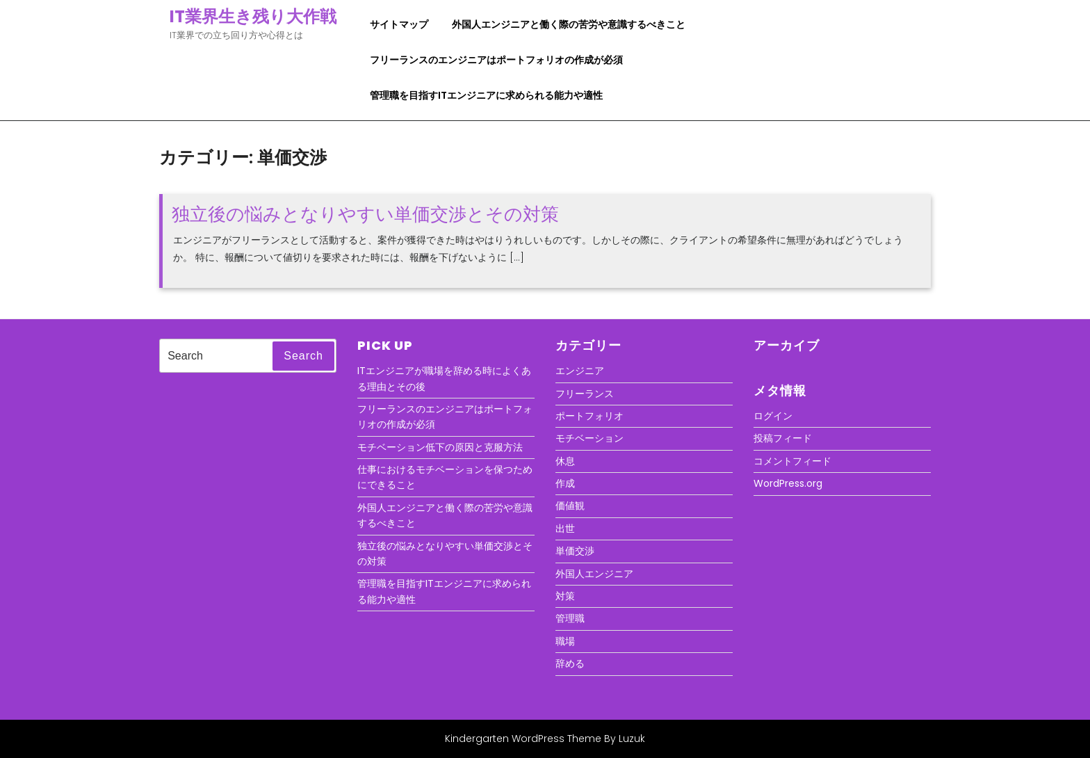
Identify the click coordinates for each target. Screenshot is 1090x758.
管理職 (570, 618)
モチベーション (589, 438)
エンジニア (579, 371)
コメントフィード (792, 461)
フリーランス (584, 394)
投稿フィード (783, 438)
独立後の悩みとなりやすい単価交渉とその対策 (365, 214)
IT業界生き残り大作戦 (253, 16)
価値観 (570, 506)
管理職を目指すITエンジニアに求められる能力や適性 (486, 95)
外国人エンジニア (594, 574)
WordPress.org (788, 483)
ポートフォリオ (589, 416)
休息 (565, 461)
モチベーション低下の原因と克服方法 (440, 447)
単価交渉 (574, 551)
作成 (565, 483)
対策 (565, 596)
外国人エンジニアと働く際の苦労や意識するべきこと (568, 24)
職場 (565, 641)
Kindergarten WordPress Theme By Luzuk (545, 738)
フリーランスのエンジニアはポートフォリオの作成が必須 (496, 60)
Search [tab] (303, 356)
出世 (565, 528)
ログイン (773, 416)
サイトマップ (399, 24)
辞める (570, 663)
